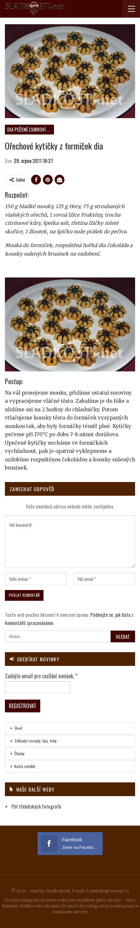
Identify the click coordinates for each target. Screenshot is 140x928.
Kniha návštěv (24, 766)
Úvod (18, 728)
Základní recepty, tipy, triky (35, 740)
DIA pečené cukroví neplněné (30, 129)
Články (19, 753)
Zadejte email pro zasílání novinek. (41, 676)
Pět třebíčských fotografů (36, 806)
